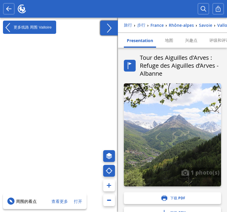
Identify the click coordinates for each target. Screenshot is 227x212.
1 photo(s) (200, 172)
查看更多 (59, 201)
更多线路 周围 (27, 27)
